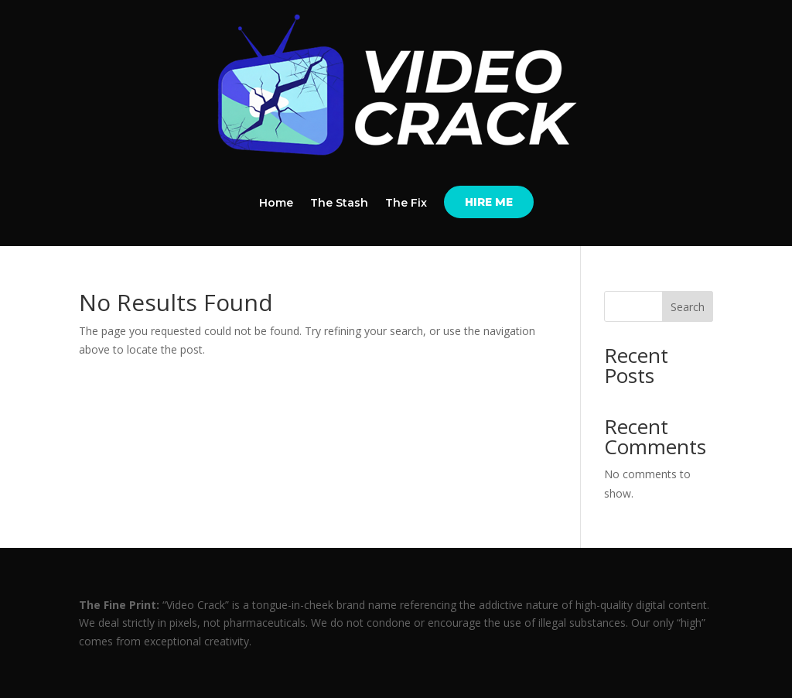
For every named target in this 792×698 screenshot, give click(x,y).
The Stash (339, 203)
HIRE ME (489, 202)
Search (688, 306)
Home (276, 203)
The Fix (406, 203)
